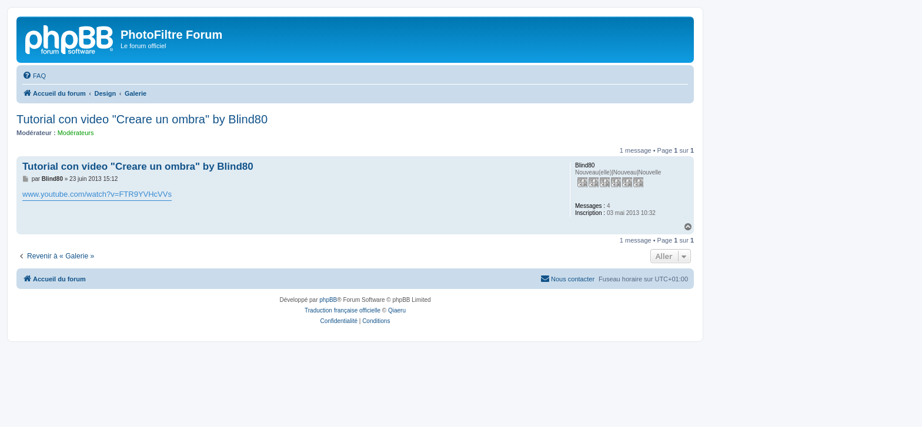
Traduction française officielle (342, 310)
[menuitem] (34, 76)
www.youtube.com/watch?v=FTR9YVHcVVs (97, 194)
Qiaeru (397, 310)
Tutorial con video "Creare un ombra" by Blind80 (142, 119)
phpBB (328, 300)
